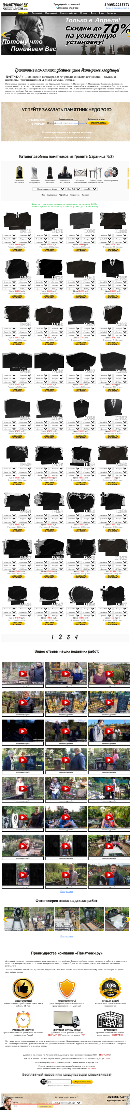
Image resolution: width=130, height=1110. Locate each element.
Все (43, 195)
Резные (85, 195)
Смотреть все (66, 892)
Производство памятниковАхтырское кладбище (67, 6)
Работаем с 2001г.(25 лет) (15, 9)
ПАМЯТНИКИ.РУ (15, 5)
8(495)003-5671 (116, 1098)
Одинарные (52, 195)
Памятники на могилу (13, 6)
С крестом (75, 195)
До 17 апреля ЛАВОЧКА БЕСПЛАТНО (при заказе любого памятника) (36, 1103)
